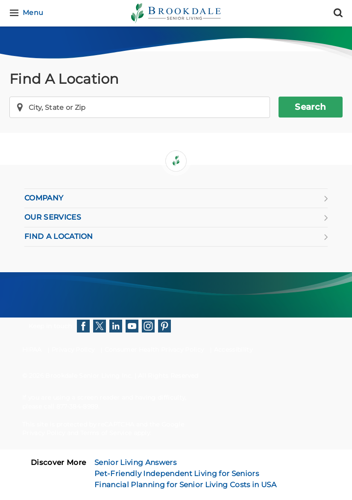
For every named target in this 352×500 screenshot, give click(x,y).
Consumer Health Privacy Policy (154, 349)
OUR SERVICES (176, 217)
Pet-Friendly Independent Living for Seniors (176, 473)
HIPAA (32, 349)
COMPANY (176, 198)
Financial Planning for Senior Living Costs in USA (185, 484)
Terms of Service (106, 433)
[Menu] (28, 13)
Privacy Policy (73, 349)
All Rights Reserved (168, 375)
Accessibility (233, 349)
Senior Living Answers (135, 462)
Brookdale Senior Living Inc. (89, 375)
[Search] (338, 13)
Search (310, 107)
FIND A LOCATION (176, 237)
